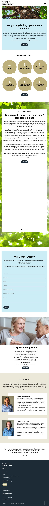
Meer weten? (25, 367)
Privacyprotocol (11, 503)
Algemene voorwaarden (20, 503)
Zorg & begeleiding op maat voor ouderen (10, 476)
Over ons (4, 483)
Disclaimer (4, 503)
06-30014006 (41, 266)
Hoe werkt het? (5, 477)
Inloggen (5, 484)
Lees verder (24, 44)
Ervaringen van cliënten (7, 478)
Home (3, 474)
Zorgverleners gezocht (7, 481)
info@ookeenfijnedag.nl (32, 266)
